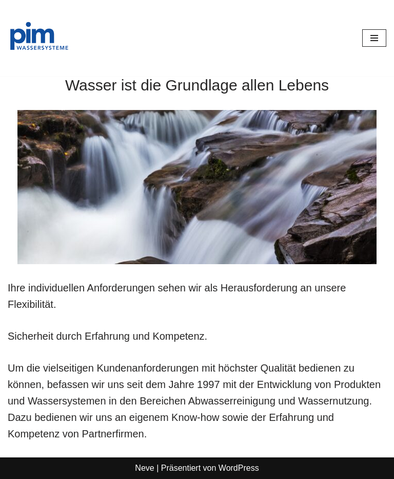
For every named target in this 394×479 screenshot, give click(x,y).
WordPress (239, 468)
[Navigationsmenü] (374, 38)
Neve (144, 468)
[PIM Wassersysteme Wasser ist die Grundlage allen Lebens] (38, 38)
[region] (197, 187)
